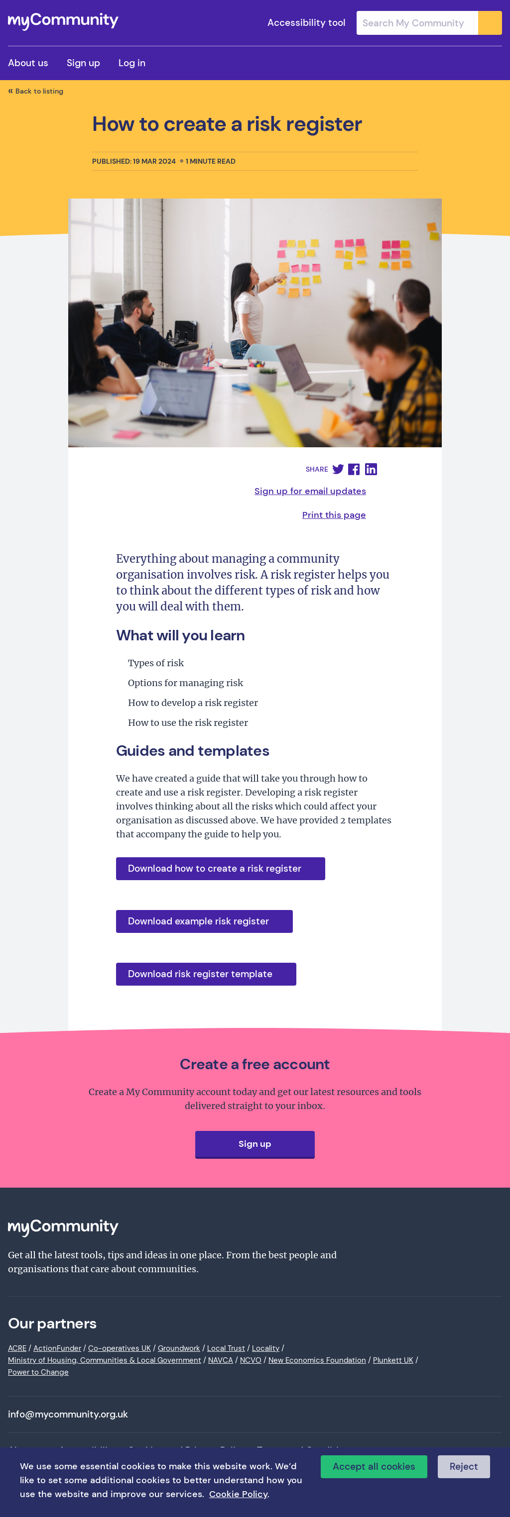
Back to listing (39, 91)
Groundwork (179, 1348)
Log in (132, 63)
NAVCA (220, 1360)
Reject (464, 1466)
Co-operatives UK (119, 1348)
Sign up (83, 63)
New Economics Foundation (317, 1360)
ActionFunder (57, 1348)
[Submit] (490, 23)
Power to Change (38, 1372)
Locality (265, 1348)
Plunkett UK (393, 1360)
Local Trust (226, 1348)
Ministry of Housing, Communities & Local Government (104, 1360)
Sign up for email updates (310, 491)
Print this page (334, 515)
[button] (338, 469)
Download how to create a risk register (214, 868)
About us (28, 63)
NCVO (250, 1360)
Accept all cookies (374, 1466)
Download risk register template (200, 974)
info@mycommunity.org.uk (68, 1414)
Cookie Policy (238, 1494)
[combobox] (429, 23)
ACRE (17, 1348)
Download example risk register (198, 921)
